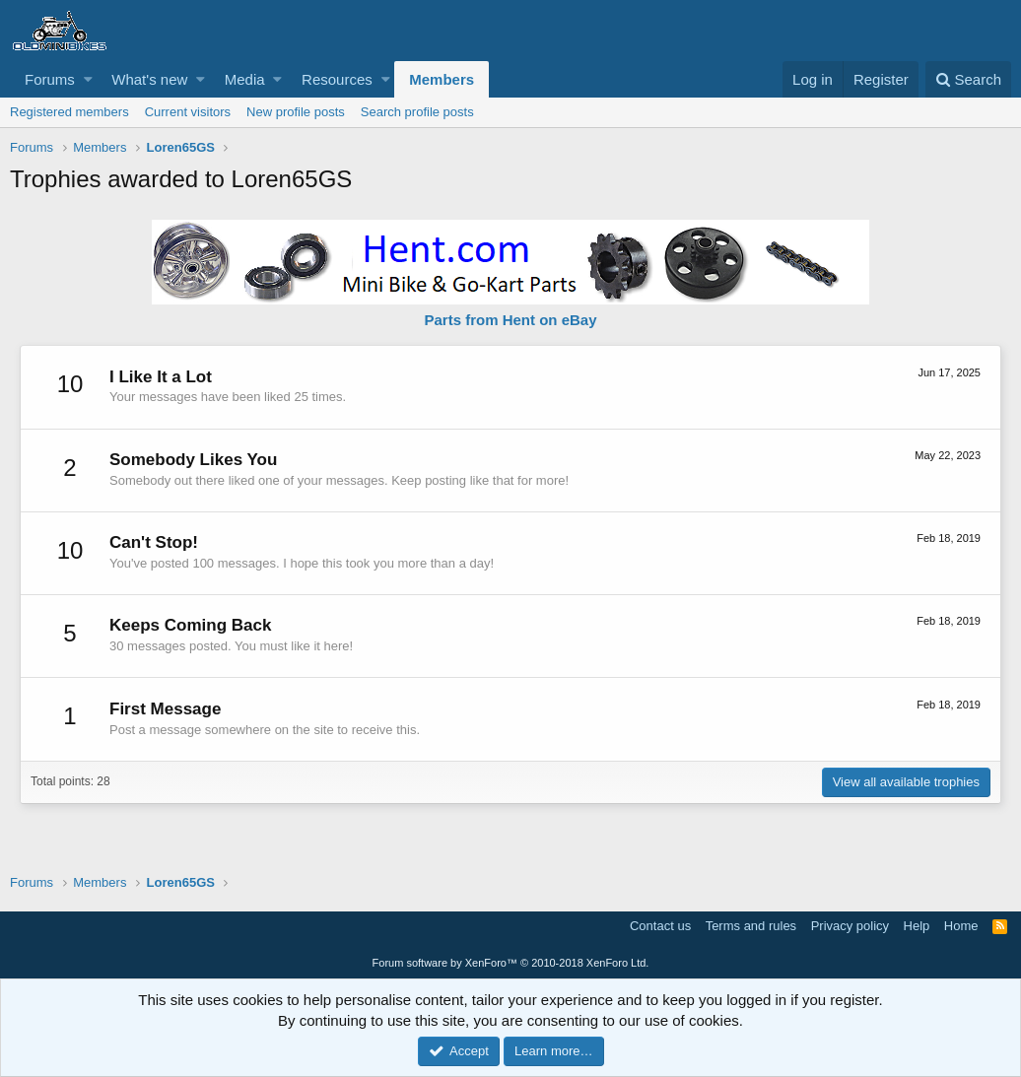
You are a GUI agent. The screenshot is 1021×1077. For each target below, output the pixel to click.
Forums (50, 79)
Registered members (69, 111)
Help (917, 925)
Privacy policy (850, 925)
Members (441, 79)
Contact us (660, 925)
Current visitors (188, 111)
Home (961, 925)
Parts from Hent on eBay (510, 319)
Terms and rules (751, 925)
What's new (149, 79)
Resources (337, 79)
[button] (88, 79)
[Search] (968, 79)
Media (245, 79)
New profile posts (295, 111)
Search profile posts (417, 111)
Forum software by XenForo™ (511, 963)
